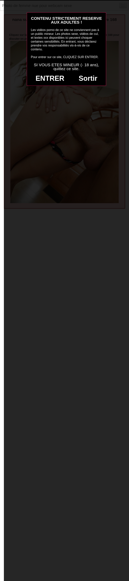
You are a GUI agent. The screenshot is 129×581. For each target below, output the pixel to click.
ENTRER (50, 78)
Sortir (88, 78)
